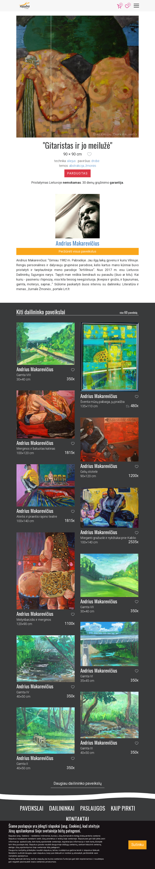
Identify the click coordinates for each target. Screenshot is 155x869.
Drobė (95, 161)
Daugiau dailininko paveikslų (78, 783)
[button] (89, 154)
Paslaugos (92, 808)
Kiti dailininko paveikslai (40, 312)
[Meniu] (136, 5)
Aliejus (71, 161)
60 (128, 312)
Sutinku (137, 844)
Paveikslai (31, 808)
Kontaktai (77, 819)
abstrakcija (76, 166)
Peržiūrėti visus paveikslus (77, 251)
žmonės (90, 166)
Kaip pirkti (123, 808)
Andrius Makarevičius (77, 243)
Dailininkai (61, 808)
